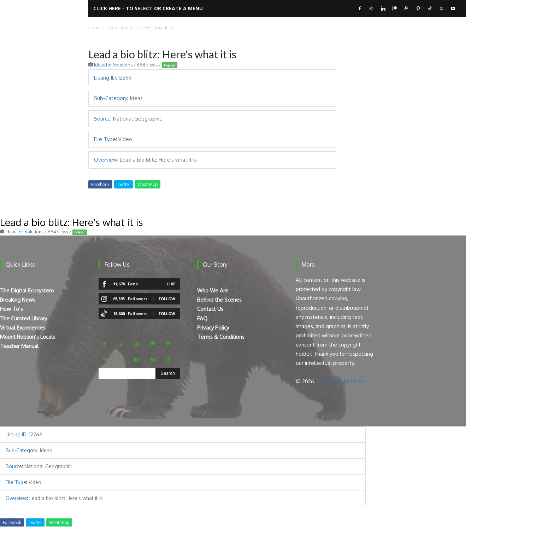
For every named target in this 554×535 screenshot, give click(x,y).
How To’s (11, 309)
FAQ (202, 318)
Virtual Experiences (23, 327)
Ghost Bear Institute (340, 381)
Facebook (100, 184)
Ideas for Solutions (113, 65)
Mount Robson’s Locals (27, 336)
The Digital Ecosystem (27, 290)
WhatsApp (147, 184)
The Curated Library (23, 318)
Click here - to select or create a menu (148, 8)
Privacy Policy (213, 327)
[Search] (167, 373)
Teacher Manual (19, 346)
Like (171, 283)
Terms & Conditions (220, 336)
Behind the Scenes (219, 299)
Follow (167, 298)
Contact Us (210, 309)
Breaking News (17, 299)
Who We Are (212, 290)
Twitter (123, 184)
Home (94, 28)
